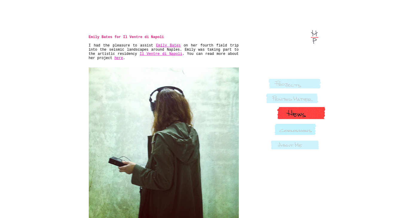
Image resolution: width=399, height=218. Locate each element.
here (118, 58)
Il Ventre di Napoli (161, 54)
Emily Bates (168, 45)
